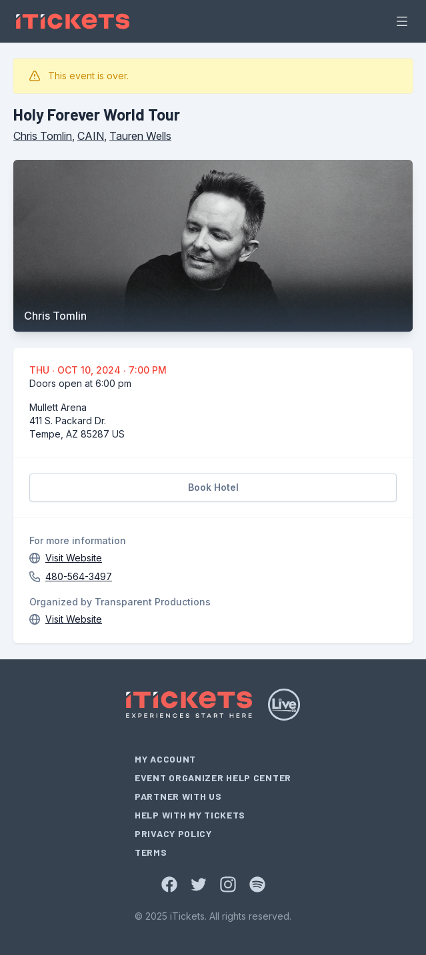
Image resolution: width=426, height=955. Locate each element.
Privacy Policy (173, 833)
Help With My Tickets (190, 814)
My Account (165, 759)
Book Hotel (213, 487)
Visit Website (73, 557)
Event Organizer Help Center (213, 777)
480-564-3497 (78, 576)
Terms (151, 852)
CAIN (90, 136)
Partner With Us (178, 796)
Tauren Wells (140, 136)
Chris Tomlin (42, 136)
